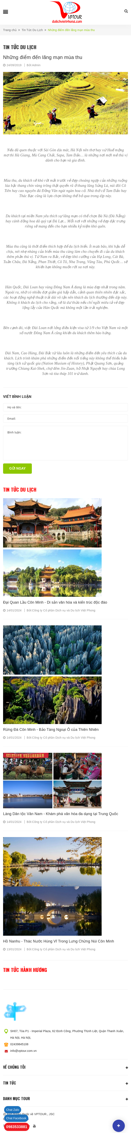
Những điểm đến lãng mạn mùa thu (42, 57)
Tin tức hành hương (25, 969)
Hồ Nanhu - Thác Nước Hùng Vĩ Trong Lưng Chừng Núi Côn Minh (58, 941)
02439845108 (19, 1044)
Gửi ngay (17, 468)
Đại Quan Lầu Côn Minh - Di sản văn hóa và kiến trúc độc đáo (55, 602)
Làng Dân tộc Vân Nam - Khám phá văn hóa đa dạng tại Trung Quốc (60, 814)
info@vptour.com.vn (23, 1050)
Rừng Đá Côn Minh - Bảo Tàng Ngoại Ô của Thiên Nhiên (51, 730)
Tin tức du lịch (20, 489)
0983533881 (16, 1127)
